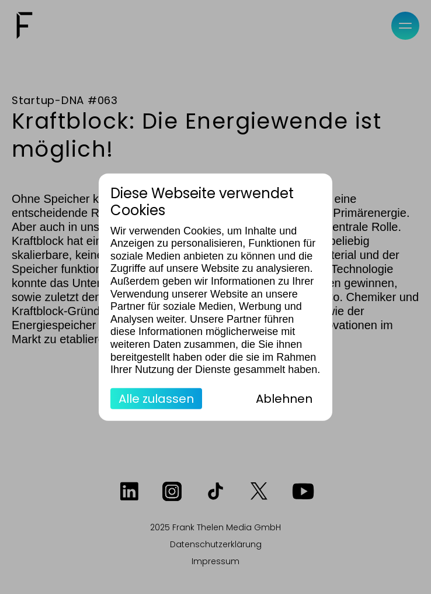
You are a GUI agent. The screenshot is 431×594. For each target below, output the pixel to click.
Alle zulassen (156, 398)
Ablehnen (284, 398)
